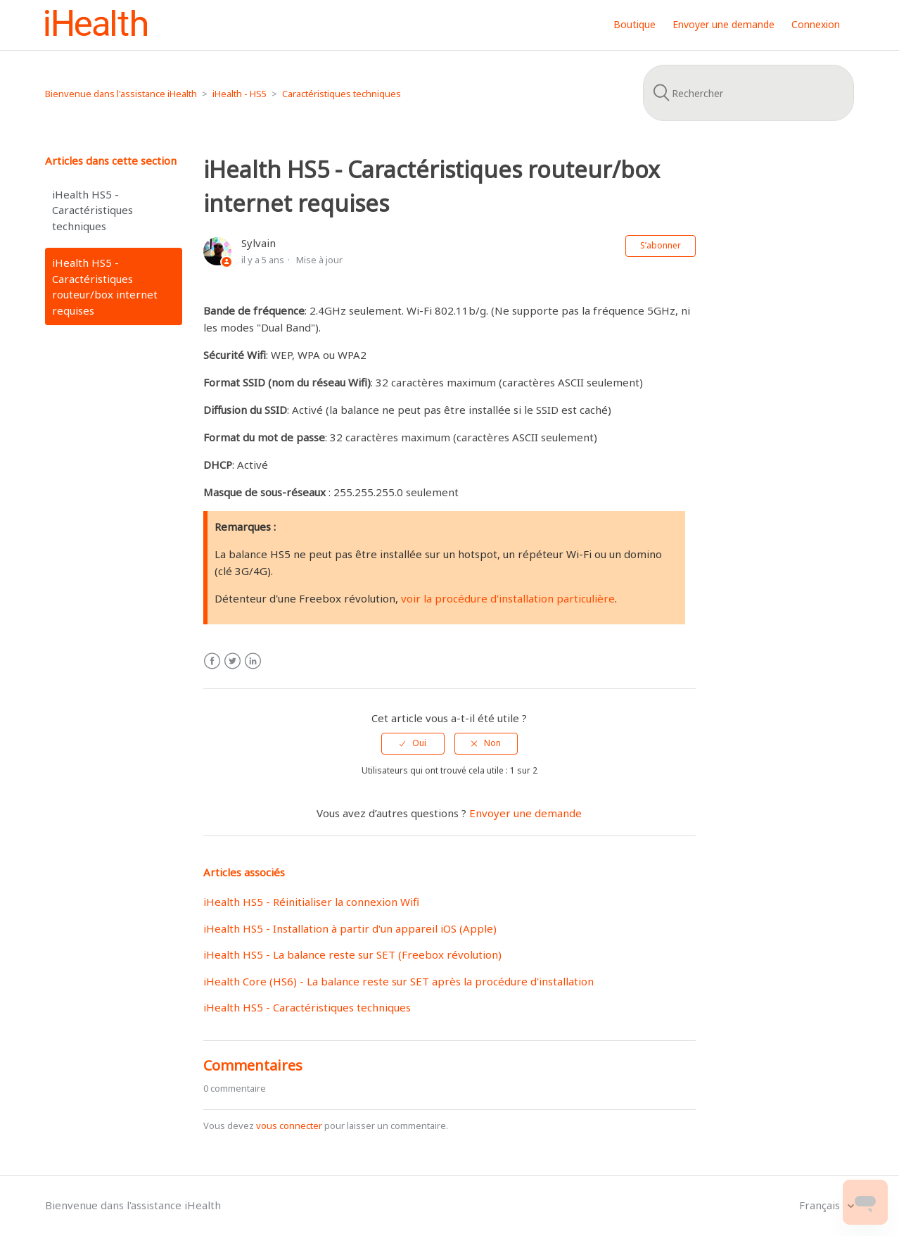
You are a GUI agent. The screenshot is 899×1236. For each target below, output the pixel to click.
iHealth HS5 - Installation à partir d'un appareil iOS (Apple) (350, 928)
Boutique (634, 24)
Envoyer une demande (723, 24)
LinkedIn (253, 661)
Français (821, 1205)
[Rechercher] (748, 93)
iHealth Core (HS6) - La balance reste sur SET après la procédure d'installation (398, 981)
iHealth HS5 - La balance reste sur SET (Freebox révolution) (352, 954)
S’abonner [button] (660, 245)
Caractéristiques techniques (341, 93)
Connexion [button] (815, 24)
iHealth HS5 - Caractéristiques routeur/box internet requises (105, 286)
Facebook (212, 661)
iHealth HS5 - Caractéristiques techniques (92, 210)
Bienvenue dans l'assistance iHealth (121, 93)
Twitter (232, 661)
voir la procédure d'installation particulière (508, 598)
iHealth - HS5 (239, 93)
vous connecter (289, 1125)
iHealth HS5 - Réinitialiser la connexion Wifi (311, 902)
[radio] (413, 743)
